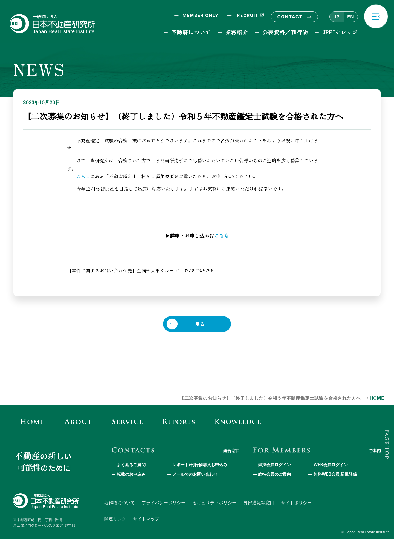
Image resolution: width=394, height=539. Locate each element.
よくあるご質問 (131, 464)
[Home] (30, 421)
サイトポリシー (296, 502)
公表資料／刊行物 (285, 32)
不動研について (191, 32)
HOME (377, 398)
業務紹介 (236, 32)
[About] (76, 421)
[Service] (126, 421)
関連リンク (115, 518)
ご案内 (375, 450)
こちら (83, 176)
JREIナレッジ (340, 32)
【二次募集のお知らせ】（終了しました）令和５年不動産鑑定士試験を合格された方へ (270, 398)
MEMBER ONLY (200, 15)
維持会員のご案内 (274, 474)
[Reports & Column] (177, 421)
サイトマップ (146, 518)
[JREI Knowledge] (236, 421)
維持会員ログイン (274, 464)
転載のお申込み (131, 474)
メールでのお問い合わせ (195, 474)
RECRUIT (250, 15)
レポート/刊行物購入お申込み (199, 464)
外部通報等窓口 (259, 502)
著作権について (119, 502)
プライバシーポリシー (164, 502)
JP (337, 16)
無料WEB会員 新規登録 (335, 474)
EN (350, 16)
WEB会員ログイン (331, 464)
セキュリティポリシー (214, 502)
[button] (376, 16)
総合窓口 (231, 450)
